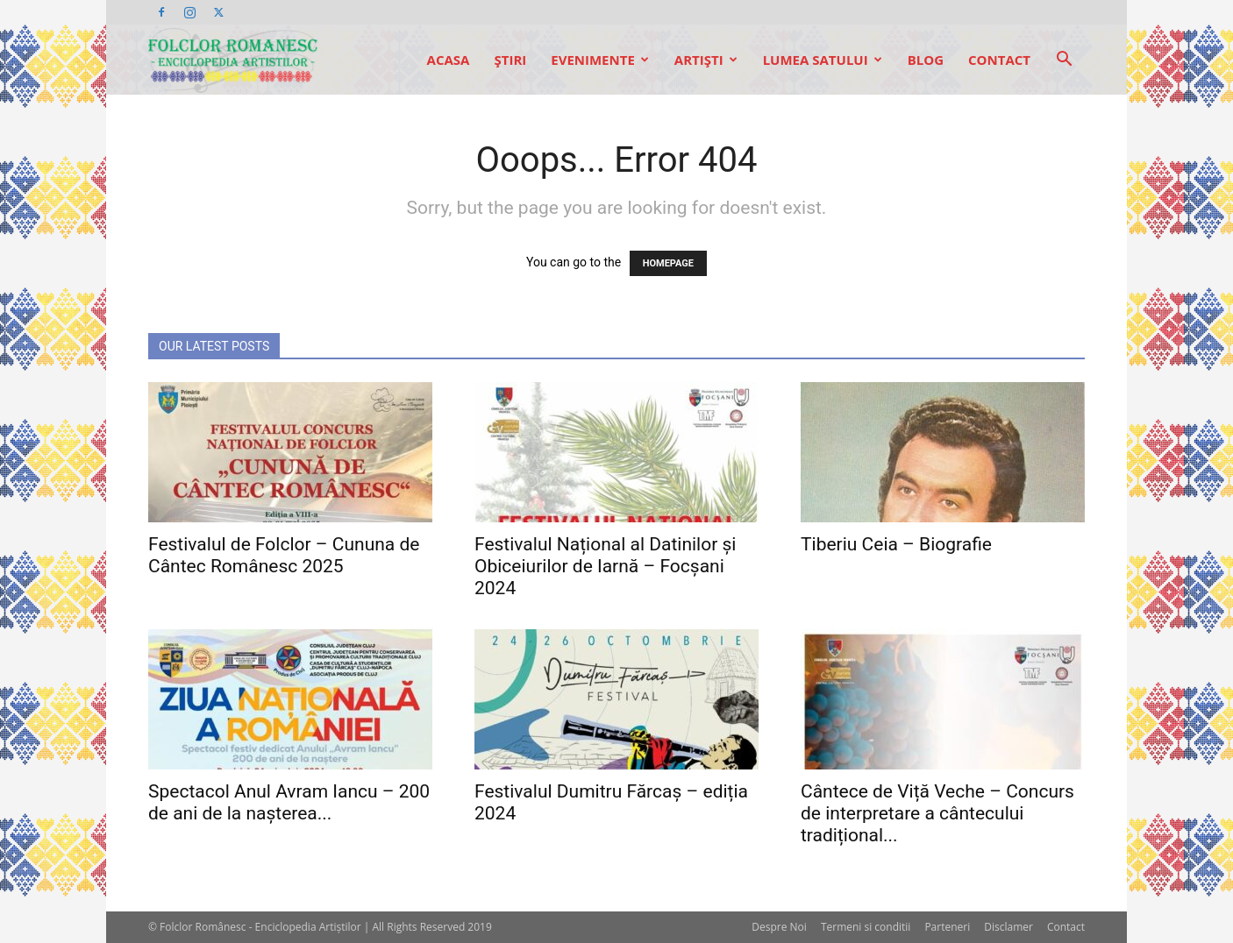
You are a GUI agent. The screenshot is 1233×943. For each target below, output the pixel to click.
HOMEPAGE (668, 263)
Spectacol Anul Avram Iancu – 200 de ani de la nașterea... (289, 802)
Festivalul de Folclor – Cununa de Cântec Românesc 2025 (283, 555)
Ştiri (510, 59)
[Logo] (232, 60)
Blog (926, 59)
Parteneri (947, 926)
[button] (1064, 61)
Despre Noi (779, 926)
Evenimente (600, 59)
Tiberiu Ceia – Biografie (896, 544)
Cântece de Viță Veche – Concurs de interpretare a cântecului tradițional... (937, 813)
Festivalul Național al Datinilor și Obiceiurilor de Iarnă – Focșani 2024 (605, 566)
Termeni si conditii (866, 926)
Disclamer (1008, 926)
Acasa (448, 59)
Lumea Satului (822, 59)
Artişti (706, 59)
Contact (999, 59)
